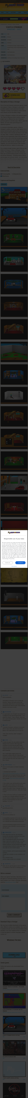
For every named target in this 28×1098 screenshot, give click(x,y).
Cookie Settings (5, 558)
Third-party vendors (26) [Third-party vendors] (19, 549)
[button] (14, 566)
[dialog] (14, 549)
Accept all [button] (20, 562)
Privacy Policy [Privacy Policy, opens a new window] (11, 558)
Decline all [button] (7, 562)
